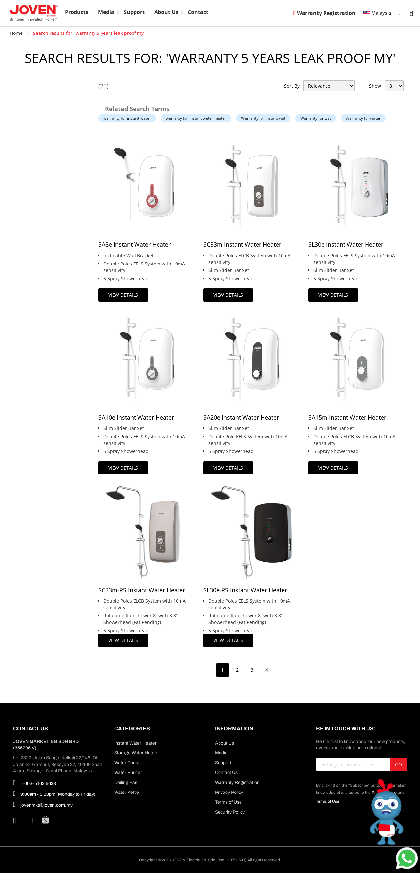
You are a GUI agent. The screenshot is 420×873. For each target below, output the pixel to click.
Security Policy (230, 812)
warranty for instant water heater (196, 118)
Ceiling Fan (125, 782)
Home (17, 33)
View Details (123, 295)
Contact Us (226, 772)
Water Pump (126, 762)
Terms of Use (228, 802)
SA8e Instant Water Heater (134, 244)
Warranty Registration (324, 13)
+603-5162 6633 (34, 782)
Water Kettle (126, 792)
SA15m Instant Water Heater (347, 417)
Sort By (292, 86)
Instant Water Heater (135, 743)
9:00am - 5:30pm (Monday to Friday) (54, 793)
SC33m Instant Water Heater (242, 244)
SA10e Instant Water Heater (136, 417)
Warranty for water (363, 118)
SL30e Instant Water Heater (345, 244)
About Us (224, 743)
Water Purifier (128, 772)
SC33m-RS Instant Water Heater (141, 590)
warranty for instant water (127, 118)
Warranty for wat (315, 118)
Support (223, 762)
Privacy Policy (229, 792)
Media (221, 752)
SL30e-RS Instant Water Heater (245, 590)
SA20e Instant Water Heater (241, 417)
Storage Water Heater (136, 752)
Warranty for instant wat (263, 118)
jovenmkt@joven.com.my (43, 804)
